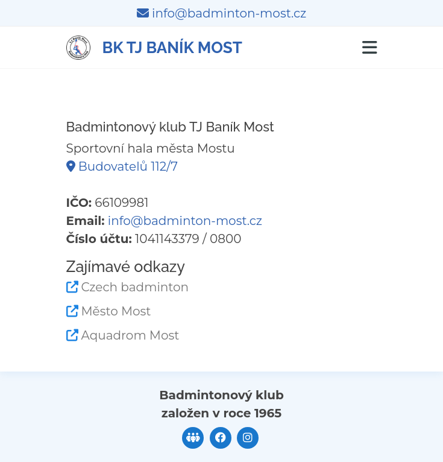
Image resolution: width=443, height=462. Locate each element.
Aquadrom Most (130, 335)
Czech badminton (135, 287)
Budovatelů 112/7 (122, 166)
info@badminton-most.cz (221, 13)
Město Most (116, 311)
